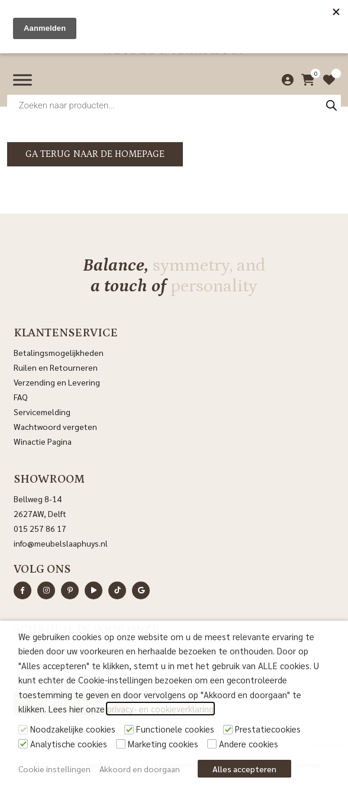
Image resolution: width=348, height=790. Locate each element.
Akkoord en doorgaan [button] (139, 768)
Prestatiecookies (268, 728)
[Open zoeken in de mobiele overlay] (174, 105)
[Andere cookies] (212, 744)
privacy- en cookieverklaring (160, 708)
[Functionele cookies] (129, 729)
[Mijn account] (284, 80)
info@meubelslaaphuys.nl (61, 543)
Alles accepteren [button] (244, 768)
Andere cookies (248, 743)
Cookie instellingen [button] (54, 768)
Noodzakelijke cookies (72, 728)
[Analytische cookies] (23, 744)
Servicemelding (42, 411)
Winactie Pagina (43, 441)
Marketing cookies (163, 743)
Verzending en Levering (57, 382)
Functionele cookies (175, 728)
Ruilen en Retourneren (56, 367)
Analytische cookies (68, 743)
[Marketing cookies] (120, 744)
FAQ (21, 396)
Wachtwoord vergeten (55, 426)
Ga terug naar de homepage (95, 154)
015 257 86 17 (40, 528)
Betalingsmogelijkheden (59, 352)
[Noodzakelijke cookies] (23, 729)
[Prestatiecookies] (228, 729)
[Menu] (22, 79)
